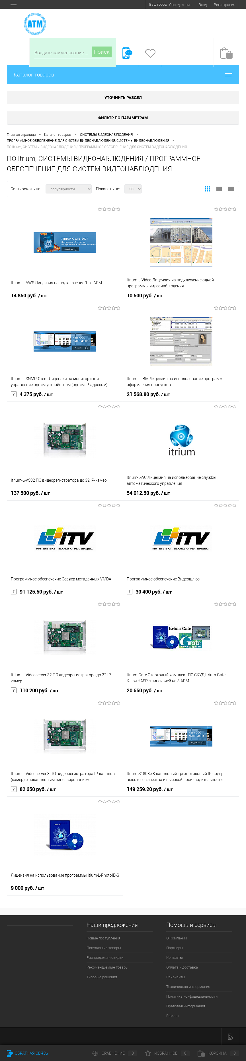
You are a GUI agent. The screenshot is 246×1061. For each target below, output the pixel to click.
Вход (203, 5)
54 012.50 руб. (148, 493)
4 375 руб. (32, 394)
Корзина (218, 1053)
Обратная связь (27, 1053)
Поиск (102, 52)
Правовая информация (185, 1006)
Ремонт (172, 1016)
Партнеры (174, 948)
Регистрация (224, 5)
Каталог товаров (123, 74)
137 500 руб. (30, 493)
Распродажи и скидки (105, 957)
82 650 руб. (33, 789)
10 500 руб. (145, 296)
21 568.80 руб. (148, 394)
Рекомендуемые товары (107, 967)
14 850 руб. (29, 296)
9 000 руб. (27, 888)
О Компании (176, 938)
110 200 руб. (35, 690)
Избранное (167, 1053)
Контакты (174, 957)
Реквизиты (175, 977)
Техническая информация (188, 987)
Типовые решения (102, 977)
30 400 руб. (149, 592)
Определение (180, 5)
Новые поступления (103, 938)
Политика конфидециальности (192, 996)
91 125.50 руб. (37, 592)
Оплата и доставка (182, 967)
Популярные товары (104, 948)
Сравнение (114, 1053)
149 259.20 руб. (150, 789)
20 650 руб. (145, 690)
